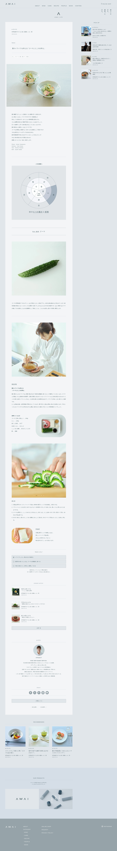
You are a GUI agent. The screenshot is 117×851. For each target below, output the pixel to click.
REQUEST (45, 829)
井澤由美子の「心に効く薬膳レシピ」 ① (102, 77)
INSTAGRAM (108, 826)
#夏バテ (23, 56)
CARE (50, 5)
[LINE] (43, 692)
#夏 (20, 56)
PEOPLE (64, 5)
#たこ (13, 56)
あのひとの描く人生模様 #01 (99, 35)
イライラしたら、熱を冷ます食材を (24, 557)
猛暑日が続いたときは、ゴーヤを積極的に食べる (27, 561)
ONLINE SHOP (107, 4)
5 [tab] (44, 495)
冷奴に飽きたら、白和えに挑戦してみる (25, 565)
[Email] (47, 692)
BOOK (71, 5)
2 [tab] (36, 495)
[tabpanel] (39, 471)
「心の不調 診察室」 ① (98, 63)
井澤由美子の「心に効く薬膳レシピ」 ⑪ (61, 755)
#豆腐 (27, 56)
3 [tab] (39, 495)
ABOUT (37, 5)
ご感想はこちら (38, 700)
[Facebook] (30, 692)
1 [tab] (34, 495)
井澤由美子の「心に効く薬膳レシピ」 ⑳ (30, 606)
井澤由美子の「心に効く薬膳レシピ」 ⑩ (38, 755)
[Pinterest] (38, 692)
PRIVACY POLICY (47, 833)
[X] (34, 692)
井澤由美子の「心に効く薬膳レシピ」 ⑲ (30, 620)
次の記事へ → (43, 707)
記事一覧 (39, 628)
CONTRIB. (78, 5)
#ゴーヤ (17, 56)
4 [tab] (41, 495)
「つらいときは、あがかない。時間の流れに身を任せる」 (102, 31)
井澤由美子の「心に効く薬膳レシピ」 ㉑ (30, 593)
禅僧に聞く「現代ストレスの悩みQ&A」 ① (102, 49)
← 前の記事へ (34, 707)
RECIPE (56, 5)
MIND (44, 5)
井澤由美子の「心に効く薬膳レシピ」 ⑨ (14, 755)
